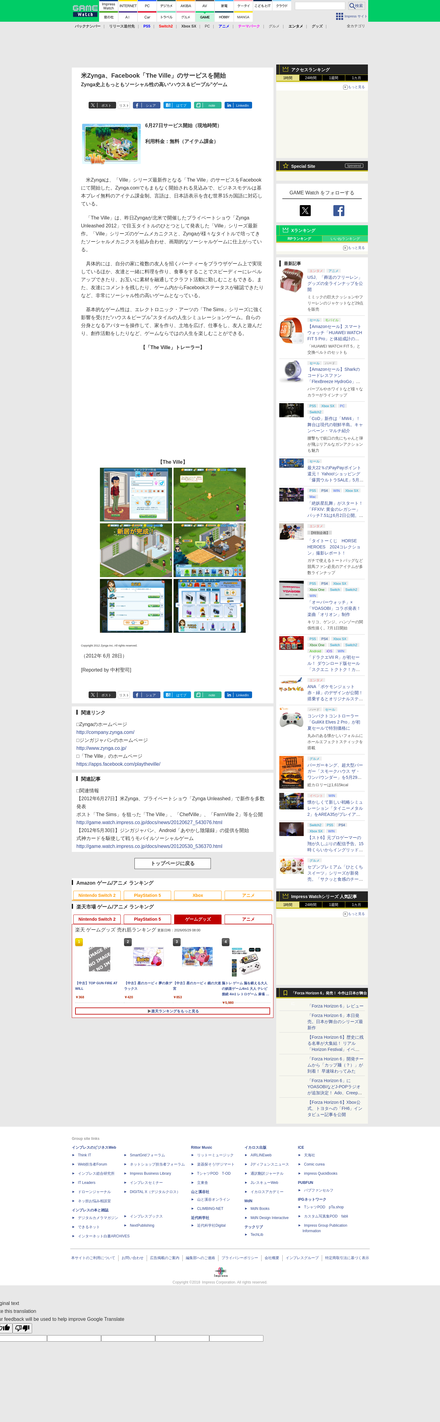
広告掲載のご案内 (164, 1258)
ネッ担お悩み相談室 (94, 1201)
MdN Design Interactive (270, 1218)
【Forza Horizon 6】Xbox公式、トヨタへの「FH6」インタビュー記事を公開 (334, 1108)
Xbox (198, 895)
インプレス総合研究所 (96, 1173)
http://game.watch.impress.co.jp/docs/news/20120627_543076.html (149, 822)
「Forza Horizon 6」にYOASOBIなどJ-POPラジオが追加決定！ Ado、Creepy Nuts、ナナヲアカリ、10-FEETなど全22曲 (334, 1092)
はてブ (181, 105)
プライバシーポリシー (240, 1258)
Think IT (84, 1155)
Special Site (303, 166)
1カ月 (356, 78)
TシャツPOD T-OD (214, 1173)
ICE (301, 1147)
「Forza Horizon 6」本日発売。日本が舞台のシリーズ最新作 (335, 1021)
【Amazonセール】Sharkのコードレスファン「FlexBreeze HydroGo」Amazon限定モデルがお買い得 (334, 381)
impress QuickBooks (320, 1173)
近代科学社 (200, 1218)
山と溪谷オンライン (213, 1199)
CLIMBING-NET (210, 1208)
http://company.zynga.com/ (105, 732)
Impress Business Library (150, 1173)
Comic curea (314, 1164)
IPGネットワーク (312, 1199)
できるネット (89, 1227)
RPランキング (299, 239)
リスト (124, 105)
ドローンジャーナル (94, 1192)
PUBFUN (305, 1183)
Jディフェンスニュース (270, 1164)
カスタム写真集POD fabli (326, 1216)
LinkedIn (242, 105)
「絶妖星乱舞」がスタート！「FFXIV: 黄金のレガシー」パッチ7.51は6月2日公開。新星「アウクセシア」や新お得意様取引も (335, 515)
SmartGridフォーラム (147, 1155)
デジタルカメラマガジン (98, 1218)
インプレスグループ (302, 1258)
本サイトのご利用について (93, 1258)
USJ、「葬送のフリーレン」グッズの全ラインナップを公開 (335, 283)
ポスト (106, 105)
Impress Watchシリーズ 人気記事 (324, 896)
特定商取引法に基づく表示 (347, 1258)
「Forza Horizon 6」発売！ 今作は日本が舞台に (329, 994)
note (212, 105)
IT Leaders (86, 1183)
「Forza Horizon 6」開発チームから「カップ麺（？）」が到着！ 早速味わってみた (335, 1065)
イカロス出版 (255, 1147)
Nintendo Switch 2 (97, 895)
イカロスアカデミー (267, 1192)
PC (207, 26)
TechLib (257, 1234)
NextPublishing (142, 1225)
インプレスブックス (146, 1216)
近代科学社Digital (211, 1225)
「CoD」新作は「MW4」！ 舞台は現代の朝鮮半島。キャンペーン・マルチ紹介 (335, 424)
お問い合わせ (133, 1258)
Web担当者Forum (92, 1164)
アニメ (248, 895)
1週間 (334, 78)
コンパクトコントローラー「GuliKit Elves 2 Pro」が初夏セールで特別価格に (333, 722)
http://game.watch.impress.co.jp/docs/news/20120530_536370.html (149, 846)
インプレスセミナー (146, 1183)
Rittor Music (201, 1147)
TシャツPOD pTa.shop (324, 1207)
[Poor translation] (22, 1328)
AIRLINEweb (261, 1155)
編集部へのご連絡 (200, 1258)
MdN (248, 1201)
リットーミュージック (215, 1155)
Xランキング (303, 230)
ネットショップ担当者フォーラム (157, 1164)
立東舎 (202, 1183)
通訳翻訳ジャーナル (267, 1173)
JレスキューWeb (264, 1183)
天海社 (309, 1155)
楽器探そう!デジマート (216, 1164)
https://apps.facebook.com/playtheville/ (118, 764)
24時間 (310, 78)
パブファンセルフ (318, 1190)
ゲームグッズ (198, 919)
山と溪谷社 (200, 1192)
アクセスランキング (310, 69)
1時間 (288, 78)
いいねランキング (345, 239)
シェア (151, 105)
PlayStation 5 (147, 895)
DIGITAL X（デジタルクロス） (155, 1192)
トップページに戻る (173, 863)
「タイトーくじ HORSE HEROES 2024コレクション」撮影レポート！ (334, 546)
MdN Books (260, 1208)
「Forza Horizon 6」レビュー (335, 1006)
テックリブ (253, 1227)
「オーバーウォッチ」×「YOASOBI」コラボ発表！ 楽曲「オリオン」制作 (334, 608)
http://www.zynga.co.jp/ (101, 748)
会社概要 (272, 1258)
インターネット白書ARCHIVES (104, 1236)
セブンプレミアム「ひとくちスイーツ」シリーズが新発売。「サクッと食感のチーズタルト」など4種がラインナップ (335, 879)
